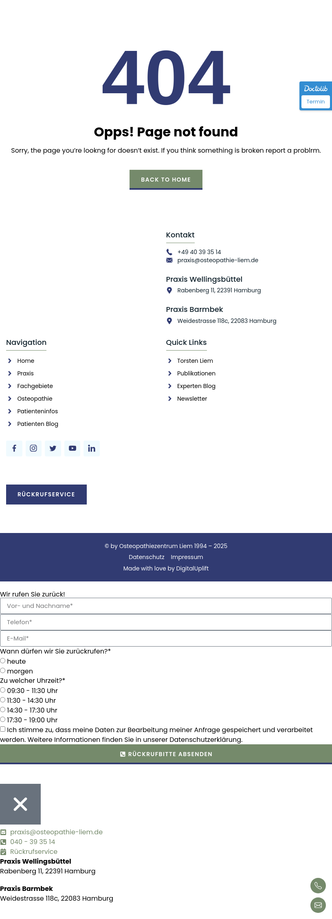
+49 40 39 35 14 (199, 252)
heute (16, 661)
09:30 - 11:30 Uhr (32, 690)
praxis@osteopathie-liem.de (218, 260)
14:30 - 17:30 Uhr (32, 710)
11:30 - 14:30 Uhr (31, 700)
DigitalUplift (192, 568)
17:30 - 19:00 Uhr (32, 720)
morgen (20, 671)
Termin (316, 101)
